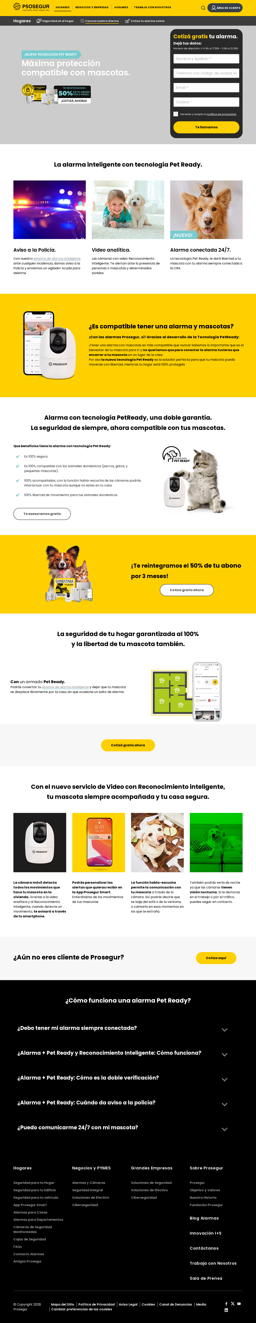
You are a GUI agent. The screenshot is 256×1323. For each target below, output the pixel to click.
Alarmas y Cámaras (88, 1182)
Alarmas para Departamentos (38, 1219)
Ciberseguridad (85, 1205)
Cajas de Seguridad (29, 1239)
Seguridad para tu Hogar (33, 1182)
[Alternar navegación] (202, 9)
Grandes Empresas (151, 1168)
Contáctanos (204, 1248)
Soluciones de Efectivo (90, 1197)
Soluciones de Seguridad (151, 1182)
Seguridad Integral (87, 1190)
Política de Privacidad (96, 1304)
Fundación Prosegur (206, 1205)
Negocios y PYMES (91, 1168)
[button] (62, 7)
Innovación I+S (206, 1233)
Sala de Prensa (206, 1278)
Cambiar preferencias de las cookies (81, 1309)
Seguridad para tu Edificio (34, 1190)
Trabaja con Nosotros (213, 1263)
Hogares (22, 1168)
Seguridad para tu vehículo (35, 1197)
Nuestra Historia (203, 1197)
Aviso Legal (128, 1304)
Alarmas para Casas (30, 1212)
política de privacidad (221, 114)
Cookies (148, 1304)
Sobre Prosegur (206, 1168)
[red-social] (226, 1304)
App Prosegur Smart (30, 1205)
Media (201, 1304)
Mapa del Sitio (62, 1304)
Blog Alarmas (204, 1218)
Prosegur (197, 1182)
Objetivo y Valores (205, 1190)
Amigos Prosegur (27, 1261)
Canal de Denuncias (175, 1304)
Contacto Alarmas (28, 1254)
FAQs (17, 1246)
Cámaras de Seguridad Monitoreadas (32, 1229)
